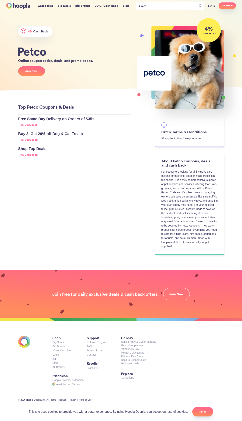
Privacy (72, 400)
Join (54, 358)
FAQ (89, 346)
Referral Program (97, 342)
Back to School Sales (133, 359)
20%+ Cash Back (62, 350)
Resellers (92, 367)
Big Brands (58, 346)
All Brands (58, 367)
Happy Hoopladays (132, 345)
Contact (91, 354)
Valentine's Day (130, 348)
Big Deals (58, 342)
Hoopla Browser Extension (68, 380)
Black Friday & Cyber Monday (138, 341)
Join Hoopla (227, 5)
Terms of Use (94, 350)
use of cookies (177, 411)
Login (55, 354)
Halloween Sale (130, 363)
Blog (55, 362)
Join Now (176, 294)
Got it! (203, 411)
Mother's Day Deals (132, 352)
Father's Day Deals (132, 356)
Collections (127, 377)
